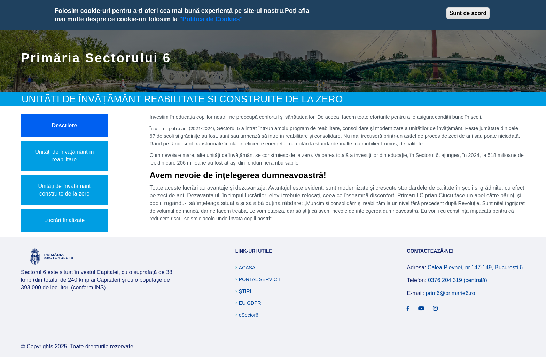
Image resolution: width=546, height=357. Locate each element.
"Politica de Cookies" (211, 19)
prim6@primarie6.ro (450, 293)
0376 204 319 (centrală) (457, 280)
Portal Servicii (259, 279)
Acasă (247, 267)
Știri (245, 291)
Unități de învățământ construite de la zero (64, 190)
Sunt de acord (468, 13)
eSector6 (248, 315)
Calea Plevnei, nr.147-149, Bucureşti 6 (475, 267)
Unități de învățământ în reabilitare (64, 155)
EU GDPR (250, 303)
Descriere (64, 125)
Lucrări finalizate (64, 220)
